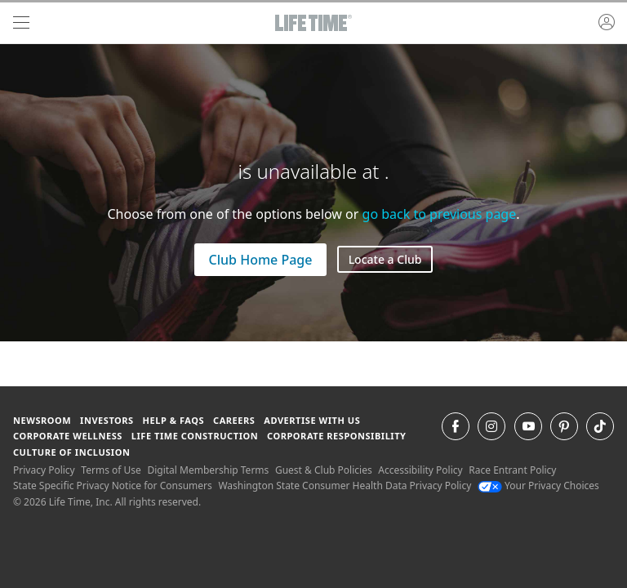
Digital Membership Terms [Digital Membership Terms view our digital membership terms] (208, 470)
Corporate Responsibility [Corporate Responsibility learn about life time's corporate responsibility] (336, 436)
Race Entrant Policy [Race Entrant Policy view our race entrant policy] (512, 470)
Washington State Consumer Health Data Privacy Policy (344, 485)
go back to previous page (439, 214)
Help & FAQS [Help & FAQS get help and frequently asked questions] (174, 420)
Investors (107, 420)
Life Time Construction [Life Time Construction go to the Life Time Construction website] (194, 436)
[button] (606, 23)
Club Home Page (261, 260)
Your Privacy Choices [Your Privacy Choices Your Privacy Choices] (538, 485)
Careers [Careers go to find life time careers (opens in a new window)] (234, 420)
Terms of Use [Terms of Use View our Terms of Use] (110, 470)
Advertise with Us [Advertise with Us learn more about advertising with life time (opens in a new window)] (312, 420)
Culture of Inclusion (71, 452)
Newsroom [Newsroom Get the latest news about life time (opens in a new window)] (42, 420)
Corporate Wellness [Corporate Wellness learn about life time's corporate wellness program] (67, 436)
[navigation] (21, 23)
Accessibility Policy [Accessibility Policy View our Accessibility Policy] (420, 470)
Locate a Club (385, 259)
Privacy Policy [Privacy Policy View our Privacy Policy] (44, 470)
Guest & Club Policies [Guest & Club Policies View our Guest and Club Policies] (323, 470)
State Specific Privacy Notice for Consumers (112, 485)
